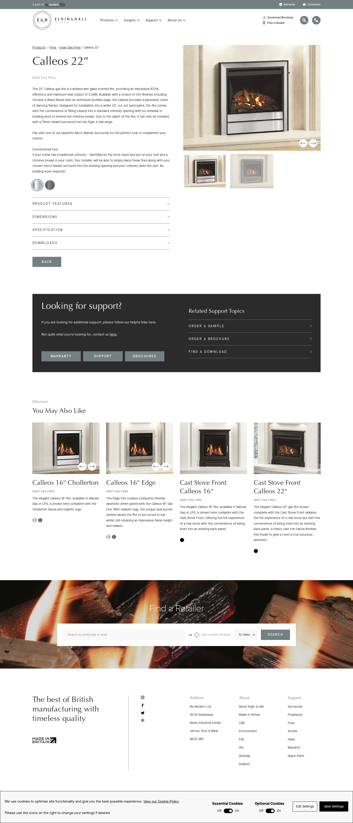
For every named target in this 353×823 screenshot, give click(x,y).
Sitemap (244, 756)
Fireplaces (295, 715)
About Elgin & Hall (251, 706)
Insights (130, 20)
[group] (252, 98)
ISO (241, 747)
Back (47, 261)
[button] (303, 143)
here (113, 334)
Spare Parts (296, 756)
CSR (242, 723)
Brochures (144, 356)
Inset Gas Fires (70, 47)
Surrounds (295, 706)
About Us (175, 20)
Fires (52, 47)
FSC (241, 739)
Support (152, 20)
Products (107, 20)
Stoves (292, 731)
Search (275, 639)
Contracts (312, 4)
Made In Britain (249, 715)
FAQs (291, 739)
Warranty (287, 4)
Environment (248, 731)
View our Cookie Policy (161, 801)
